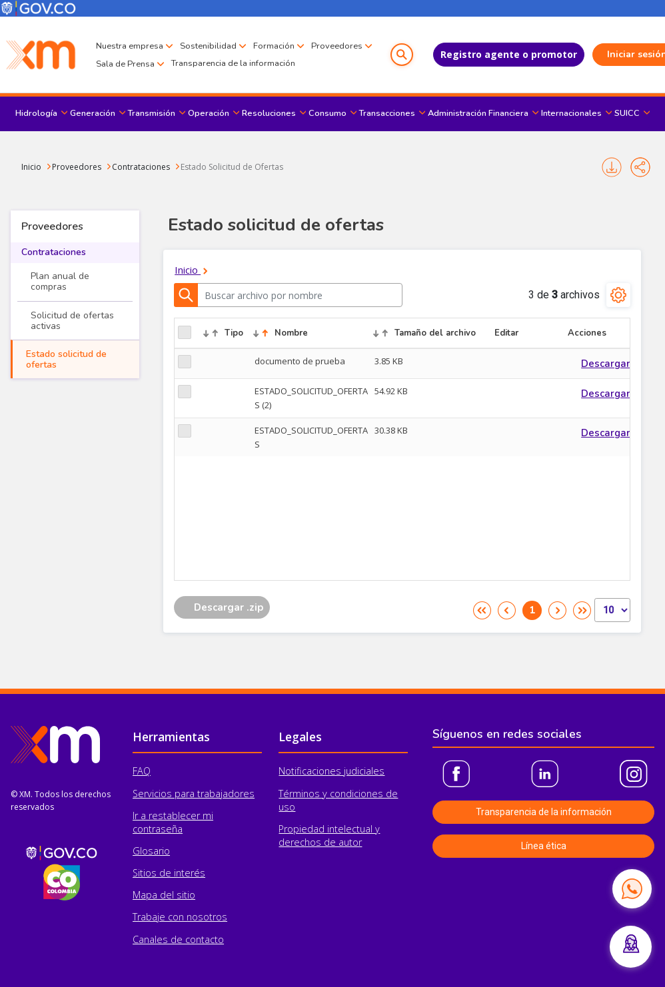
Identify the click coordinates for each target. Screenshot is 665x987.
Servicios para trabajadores (194, 793)
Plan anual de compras (60, 281)
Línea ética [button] (543, 845)
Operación (208, 113)
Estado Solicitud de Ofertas (232, 166)
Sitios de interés (169, 872)
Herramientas (171, 737)
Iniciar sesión (609, 54)
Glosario (151, 850)
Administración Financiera (478, 113)
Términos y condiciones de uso (338, 800)
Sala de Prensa (193, 55)
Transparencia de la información (158, 72)
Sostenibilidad (208, 37)
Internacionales (571, 113)
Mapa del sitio (164, 894)
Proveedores (121, 55)
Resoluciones (269, 113)
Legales (300, 737)
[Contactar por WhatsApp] (632, 888)
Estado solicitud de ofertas (66, 359)
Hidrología (36, 113)
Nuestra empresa (129, 37)
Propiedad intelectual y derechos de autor (329, 835)
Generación (92, 113)
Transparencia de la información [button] (544, 812)
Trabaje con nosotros (180, 916)
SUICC (627, 113)
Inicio (31, 166)
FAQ (142, 771)
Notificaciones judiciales (331, 771)
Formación (274, 37)
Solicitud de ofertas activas (72, 320)
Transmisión (151, 113)
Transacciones (387, 113)
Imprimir (612, 167)
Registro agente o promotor (480, 54)
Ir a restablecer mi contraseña (173, 822)
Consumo (327, 113)
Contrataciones (141, 166)
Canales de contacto (178, 939)
